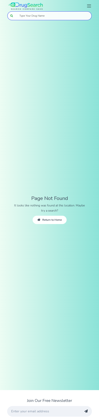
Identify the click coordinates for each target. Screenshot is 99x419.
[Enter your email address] (43, 411)
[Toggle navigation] (88, 6)
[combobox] (53, 16)
